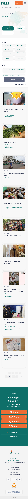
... (13, 373)
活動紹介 (10, 7)
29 (6, 376)
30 (10, 376)
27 (20, 373)
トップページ (4, 7)
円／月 (14, 412)
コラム (7, 33)
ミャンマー (20, 49)
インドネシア (20, 58)
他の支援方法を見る (15, 436)
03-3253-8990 (14, 473)
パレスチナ (8, 49)
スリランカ (20, 45)
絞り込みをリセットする (20, 84)
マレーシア (8, 54)
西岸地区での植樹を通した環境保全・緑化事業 (14, 71)
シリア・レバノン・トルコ (20, 54)
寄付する (18, 3)
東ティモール (8, 45)
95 (17, 376)
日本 (8, 58)
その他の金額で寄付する (15, 432)
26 (16, 373)
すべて (8, 28)
